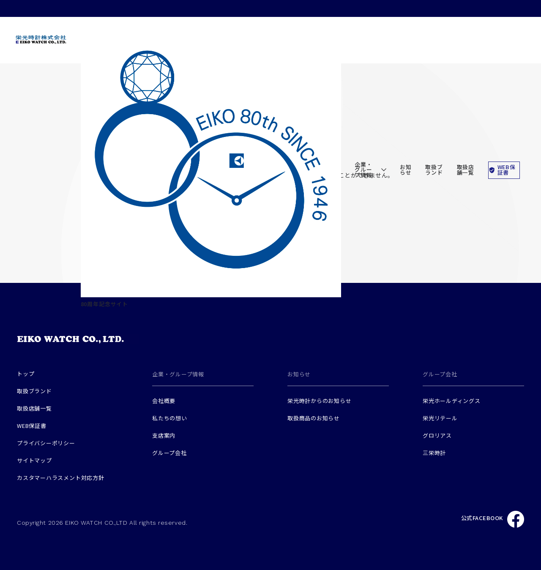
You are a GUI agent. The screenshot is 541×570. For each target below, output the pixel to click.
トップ (25, 374)
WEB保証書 (502, 169)
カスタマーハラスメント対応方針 (60, 478)
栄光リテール (440, 418)
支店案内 (163, 435)
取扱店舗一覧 (465, 169)
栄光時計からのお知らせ (319, 401)
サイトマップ (34, 460)
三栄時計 (434, 453)
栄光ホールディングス (452, 401)
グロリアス (437, 435)
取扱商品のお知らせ (313, 418)
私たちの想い (169, 418)
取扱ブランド (434, 169)
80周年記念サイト (211, 170)
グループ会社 (169, 453)
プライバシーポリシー (46, 443)
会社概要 (163, 401)
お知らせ (406, 169)
